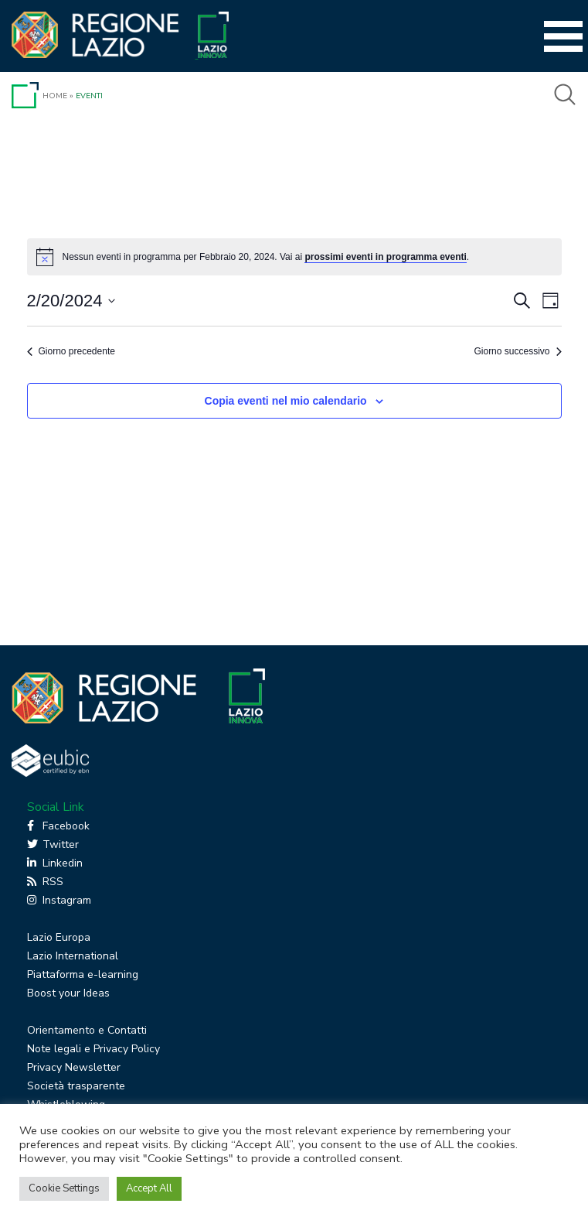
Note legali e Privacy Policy (93, 1048)
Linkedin (55, 863)
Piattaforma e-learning (82, 974)
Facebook (58, 826)
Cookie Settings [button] (64, 1188)
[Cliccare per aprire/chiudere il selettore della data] (71, 300)
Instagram (59, 900)
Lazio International (72, 956)
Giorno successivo (517, 351)
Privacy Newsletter (74, 1067)
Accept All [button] (149, 1188)
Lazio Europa (58, 937)
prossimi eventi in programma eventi (385, 256)
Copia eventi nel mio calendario (286, 401)
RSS (45, 881)
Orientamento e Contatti (87, 1030)
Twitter (53, 844)
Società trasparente (76, 1086)
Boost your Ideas (68, 993)
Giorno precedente (71, 351)
